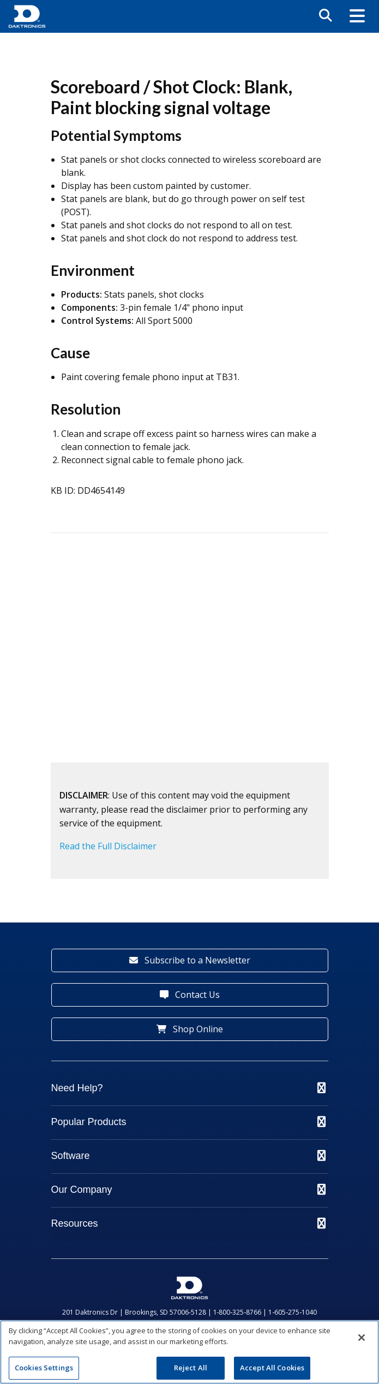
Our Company (188, 1189)
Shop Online (190, 1029)
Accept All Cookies (272, 1368)
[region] (189, 1352)
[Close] (362, 1338)
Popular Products (188, 1121)
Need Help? (188, 1088)
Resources (188, 1223)
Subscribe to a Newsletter (189, 960)
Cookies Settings (44, 1368)
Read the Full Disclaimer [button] (108, 846)
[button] (357, 16)
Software (188, 1155)
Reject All (190, 1368)
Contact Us (190, 995)
